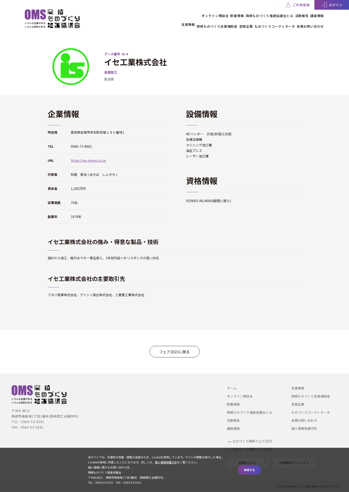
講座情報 (317, 14)
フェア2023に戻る (174, 351)
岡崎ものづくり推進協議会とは (257, 14)
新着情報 (219, 14)
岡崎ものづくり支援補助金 (199, 22)
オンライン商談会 (190, 14)
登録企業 (234, 22)
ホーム (232, 388)
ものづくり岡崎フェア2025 (252, 441)
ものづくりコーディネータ (268, 22)
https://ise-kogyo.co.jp (88, 160)
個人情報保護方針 (304, 428)
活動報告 (295, 14)
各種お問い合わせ (310, 22)
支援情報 (164, 22)
